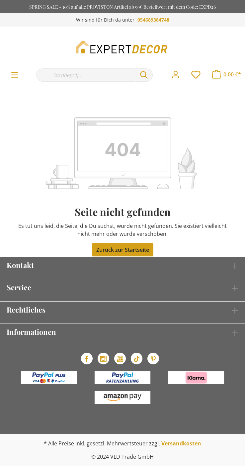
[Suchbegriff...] (85, 75)
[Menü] (15, 75)
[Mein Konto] (176, 74)
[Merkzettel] (196, 74)
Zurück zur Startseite (122, 249)
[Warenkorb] (226, 74)
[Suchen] (144, 75)
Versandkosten (181, 443)
